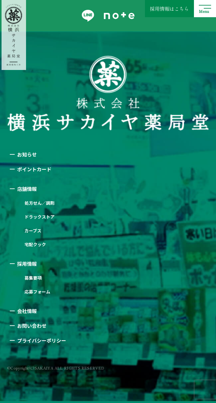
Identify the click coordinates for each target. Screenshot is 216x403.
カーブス (33, 230)
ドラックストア (40, 217)
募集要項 (33, 278)
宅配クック (35, 244)
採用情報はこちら (169, 8)
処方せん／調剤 (40, 203)
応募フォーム (37, 292)
